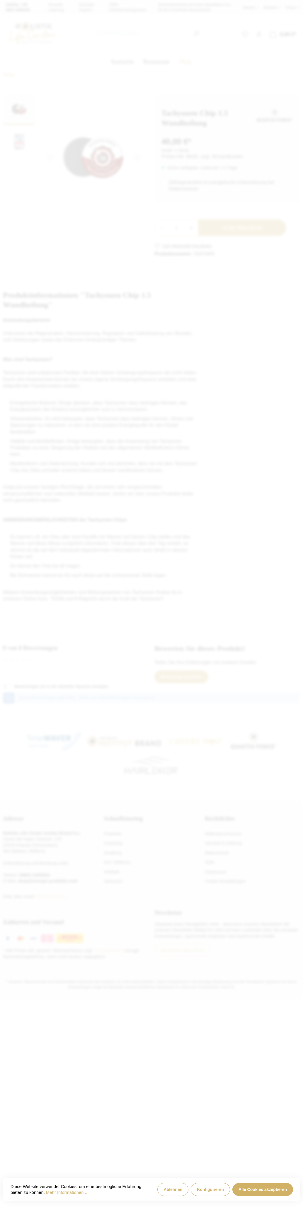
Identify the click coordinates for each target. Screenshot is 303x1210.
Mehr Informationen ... (67, 1192)
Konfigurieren (210, 1189)
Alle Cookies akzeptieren (263, 1189)
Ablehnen (173, 1189)
